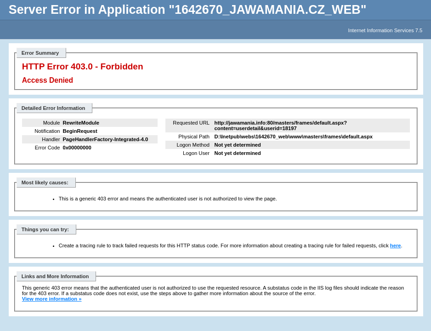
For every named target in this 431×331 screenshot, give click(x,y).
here (395, 245)
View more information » (52, 299)
